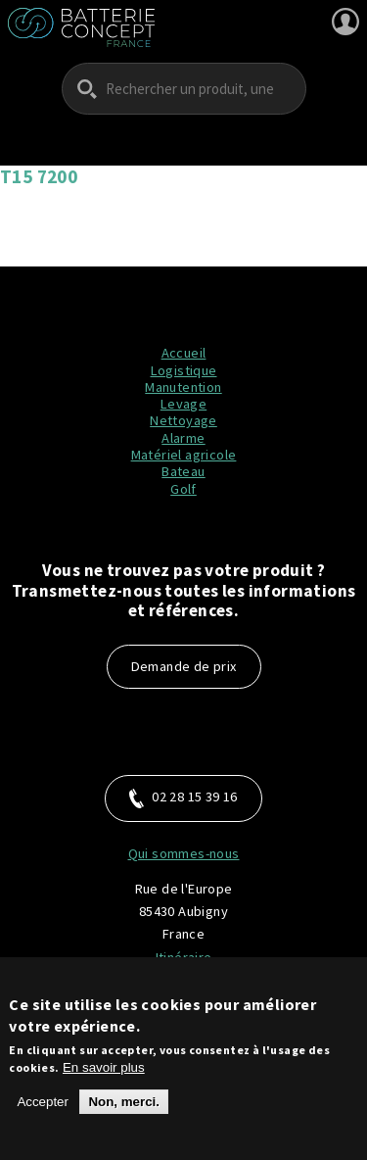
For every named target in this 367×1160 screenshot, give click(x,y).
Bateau (183, 471)
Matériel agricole (184, 454)
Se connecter (345, 21)
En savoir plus (104, 1077)
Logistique (184, 370)
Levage (183, 403)
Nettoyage (183, 420)
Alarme (183, 438)
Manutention (183, 387)
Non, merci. (124, 1111)
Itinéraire (184, 957)
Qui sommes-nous (184, 853)
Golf (183, 489)
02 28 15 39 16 (183, 798)
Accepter (43, 1111)
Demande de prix (184, 666)
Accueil (183, 353)
